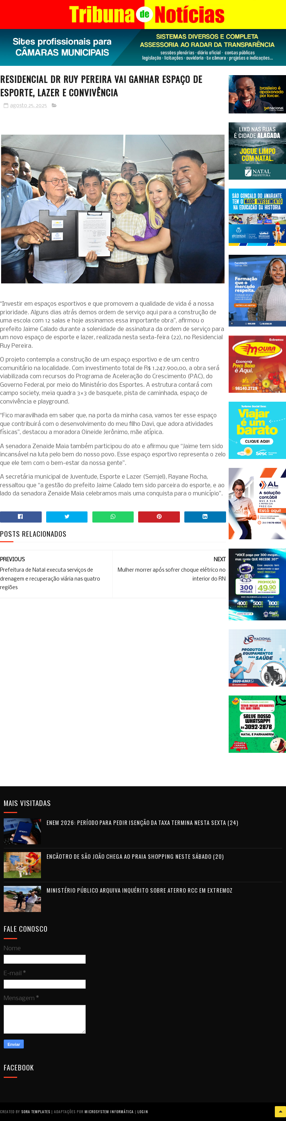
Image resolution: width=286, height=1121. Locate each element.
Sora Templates (35, 1111)
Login (142, 1111)
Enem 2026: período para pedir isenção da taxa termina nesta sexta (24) (142, 822)
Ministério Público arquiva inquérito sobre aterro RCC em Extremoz (140, 890)
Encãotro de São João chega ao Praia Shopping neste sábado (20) (135, 856)
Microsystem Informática (109, 1111)
